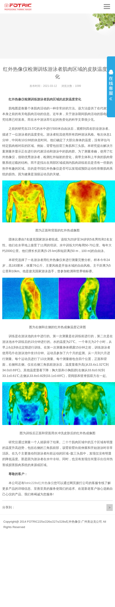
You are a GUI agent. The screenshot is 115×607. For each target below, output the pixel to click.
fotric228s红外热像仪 (39, 483)
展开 (111, 85)
